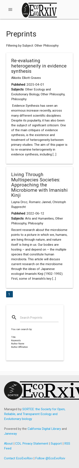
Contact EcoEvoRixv (18, 458)
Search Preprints (31, 317)
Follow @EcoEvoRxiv (50, 458)
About (8, 443)
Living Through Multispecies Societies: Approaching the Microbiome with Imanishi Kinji (39, 185)
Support (56, 443)
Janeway (10, 434)
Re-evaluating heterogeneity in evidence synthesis (39, 66)
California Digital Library (44, 429)
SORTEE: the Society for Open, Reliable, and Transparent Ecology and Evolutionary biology (34, 414)
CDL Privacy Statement (31, 443)
